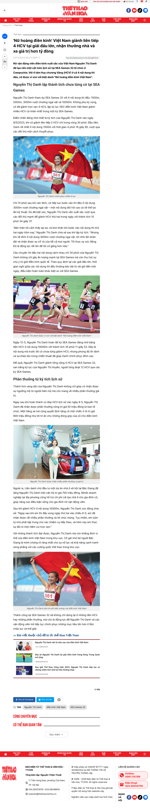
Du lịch (92, 20)
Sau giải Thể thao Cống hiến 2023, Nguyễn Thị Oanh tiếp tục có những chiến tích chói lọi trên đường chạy (67, 668)
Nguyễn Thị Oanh (33, 707)
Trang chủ (6, 25)
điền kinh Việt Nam (56, 707)
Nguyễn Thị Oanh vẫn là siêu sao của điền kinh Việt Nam (61, 642)
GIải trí (104, 20)
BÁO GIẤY (84, 2)
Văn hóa (81, 20)
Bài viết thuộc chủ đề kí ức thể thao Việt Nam (48, 635)
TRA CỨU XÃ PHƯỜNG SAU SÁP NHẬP (106, 2)
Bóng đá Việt (46, 20)
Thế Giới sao (117, 20)
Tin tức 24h (17, 20)
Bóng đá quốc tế (64, 20)
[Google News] (82, 58)
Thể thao (31, 20)
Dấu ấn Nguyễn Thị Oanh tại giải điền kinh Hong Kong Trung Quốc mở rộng (67, 656)
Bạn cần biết (133, 20)
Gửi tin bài (128, 2)
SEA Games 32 (77, 707)
